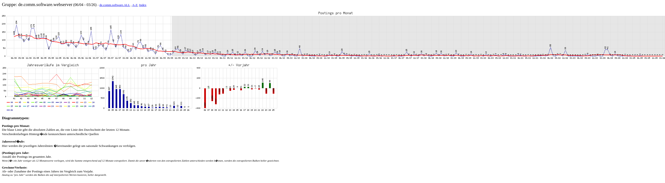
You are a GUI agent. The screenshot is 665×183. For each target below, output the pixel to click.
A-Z (134, 5)
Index (142, 5)
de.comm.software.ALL (114, 5)
